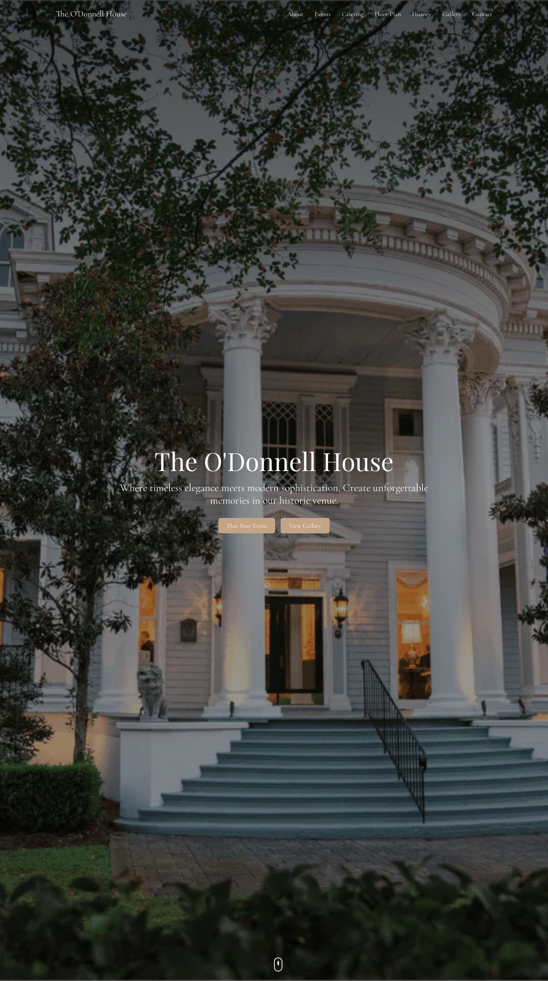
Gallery (451, 14)
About (295, 14)
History (421, 14)
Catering (352, 14)
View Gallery (305, 525)
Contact (482, 14)
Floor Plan (388, 14)
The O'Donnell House (91, 14)
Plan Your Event (247, 525)
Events (323, 14)
